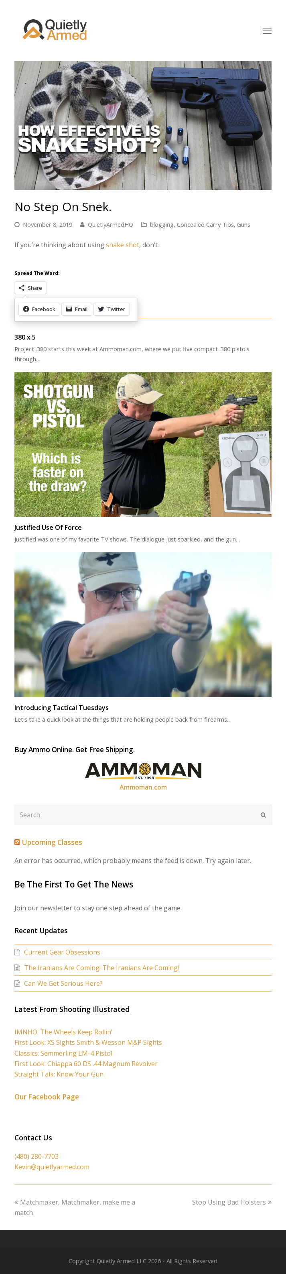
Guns (243, 224)
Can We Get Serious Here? (63, 983)
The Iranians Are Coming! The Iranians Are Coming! (101, 967)
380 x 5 (25, 337)
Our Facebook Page (46, 1096)
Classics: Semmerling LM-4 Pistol (63, 1053)
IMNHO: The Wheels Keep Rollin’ (63, 1032)
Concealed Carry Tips (205, 224)
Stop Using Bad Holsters (232, 1202)
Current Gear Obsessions (62, 952)
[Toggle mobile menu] (267, 30)
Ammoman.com (143, 787)
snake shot (122, 244)
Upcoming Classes (52, 842)
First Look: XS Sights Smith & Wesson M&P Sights (88, 1042)
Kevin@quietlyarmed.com (51, 1166)
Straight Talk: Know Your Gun (58, 1074)
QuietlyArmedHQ (110, 224)
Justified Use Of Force (48, 527)
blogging (162, 224)
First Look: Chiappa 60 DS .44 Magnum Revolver (86, 1063)
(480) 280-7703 (36, 1156)
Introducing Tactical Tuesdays (61, 707)
